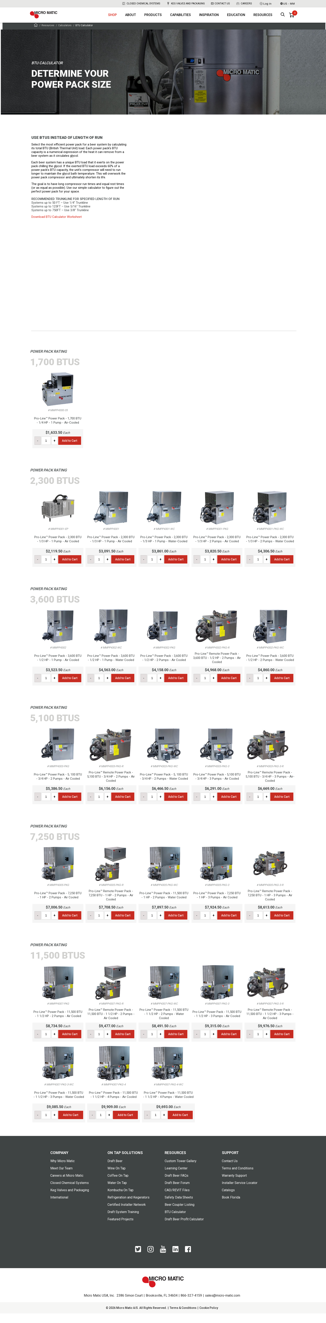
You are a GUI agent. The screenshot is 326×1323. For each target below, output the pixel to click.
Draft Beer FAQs (176, 1185)
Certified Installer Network (126, 1214)
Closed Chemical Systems (141, 3)
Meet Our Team (61, 1178)
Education (236, 19)
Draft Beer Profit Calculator (184, 1229)
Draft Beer (114, 1171)
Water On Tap (117, 1192)
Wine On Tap (116, 1178)
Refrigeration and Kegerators (128, 1207)
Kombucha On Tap (120, 1200)
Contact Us (220, 3)
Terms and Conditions (237, 1178)
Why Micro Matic (62, 1171)
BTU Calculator (175, 1221)
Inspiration (209, 19)
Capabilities (180, 19)
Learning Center (176, 1178)
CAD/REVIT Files (177, 1200)
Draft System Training (123, 1221)
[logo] (49, 19)
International (59, 1207)
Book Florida (231, 1207)
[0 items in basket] (291, 18)
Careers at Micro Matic (66, 1185)
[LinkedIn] (175, 1261)
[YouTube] (163, 1261)
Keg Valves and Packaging (185, 3)
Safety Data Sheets (179, 1207)
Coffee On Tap (117, 1185)
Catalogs (228, 1200)
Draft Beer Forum (177, 1192)
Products (153, 19)
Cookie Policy (208, 1317)
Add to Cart (69, 450)
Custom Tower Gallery (180, 1171)
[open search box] (283, 18)
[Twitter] (138, 1261)
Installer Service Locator (239, 1192)
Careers (244, 3)
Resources (262, 19)
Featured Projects (120, 1229)
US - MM (287, 3)
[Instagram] (150, 1260)
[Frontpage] (36, 35)
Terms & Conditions (183, 1317)
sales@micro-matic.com (222, 1305)
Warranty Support (234, 1185)
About (130, 19)
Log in (265, 3)
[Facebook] (188, 1261)
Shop (112, 19)
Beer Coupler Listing (179, 1214)
